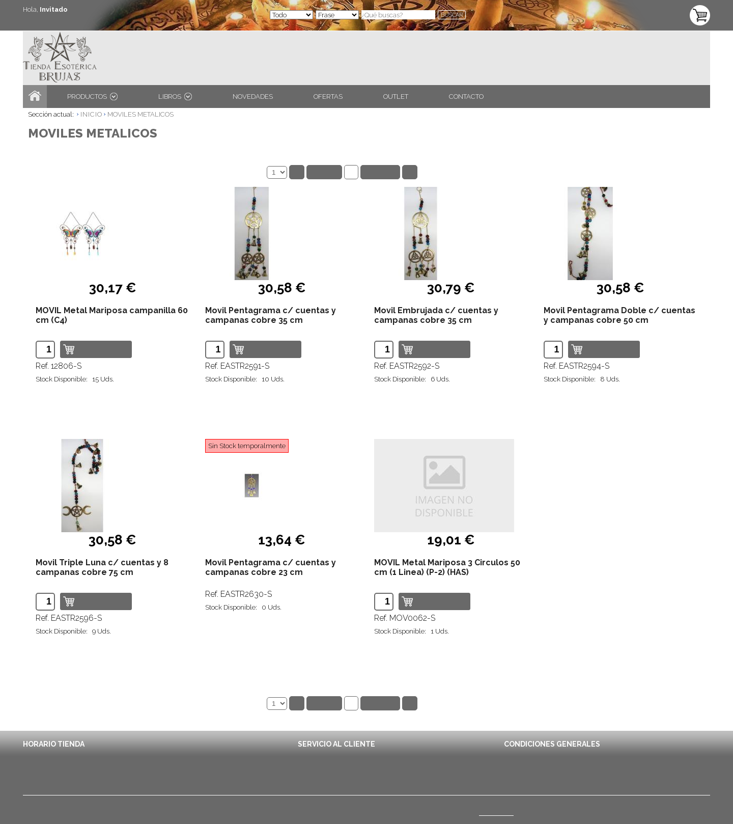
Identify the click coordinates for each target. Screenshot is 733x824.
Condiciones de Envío (537, 755)
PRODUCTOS (92, 96)
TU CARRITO (656, 9)
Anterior (324, 172)
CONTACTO (466, 96)
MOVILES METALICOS (140, 114)
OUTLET (395, 96)
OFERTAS (328, 96)
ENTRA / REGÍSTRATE (63, 20)
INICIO (91, 114)
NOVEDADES (253, 96)
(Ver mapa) (496, 812)
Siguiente (380, 172)
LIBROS (175, 96)
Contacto (311, 755)
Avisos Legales (527, 766)
